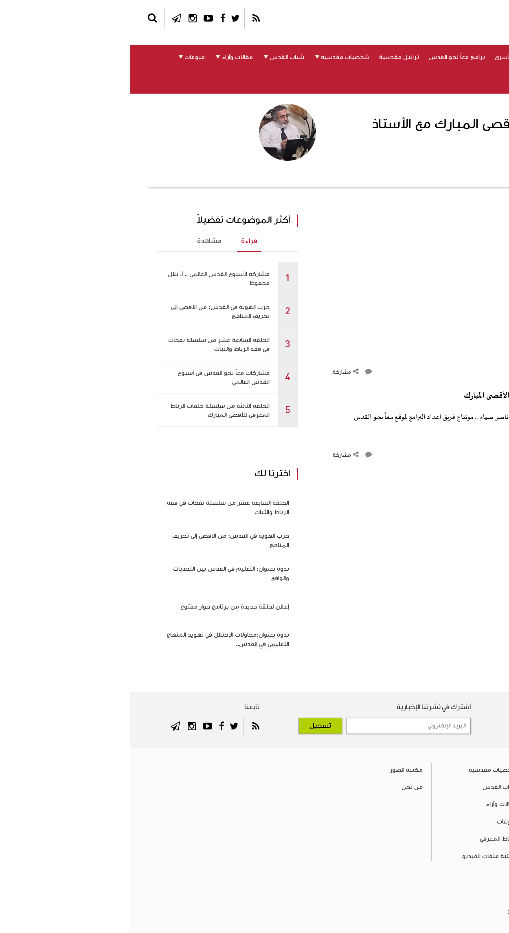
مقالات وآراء (107, 57)
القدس (451, 57)
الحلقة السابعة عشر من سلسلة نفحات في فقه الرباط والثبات (89, 344)
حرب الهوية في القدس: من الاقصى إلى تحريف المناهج (90, 311)
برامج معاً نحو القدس (327, 57)
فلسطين (482, 57)
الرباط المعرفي (475, 81)
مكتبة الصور (276, 770)
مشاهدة (79, 241)
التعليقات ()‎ (463, 372)
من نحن (429, 81)
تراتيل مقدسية (269, 57)
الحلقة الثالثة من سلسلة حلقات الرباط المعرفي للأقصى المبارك (90, 410)
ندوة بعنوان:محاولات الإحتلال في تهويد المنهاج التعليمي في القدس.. (98, 639)
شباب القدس (157, 57)
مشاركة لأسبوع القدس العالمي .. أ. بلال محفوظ (89, 278)
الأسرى (373, 57)
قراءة (119, 241)
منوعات (65, 57)
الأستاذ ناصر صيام (446, 170)
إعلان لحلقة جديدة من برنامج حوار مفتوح (104, 606)
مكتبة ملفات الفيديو (359, 856)
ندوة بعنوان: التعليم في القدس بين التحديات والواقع (101, 573)
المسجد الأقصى (412, 57)
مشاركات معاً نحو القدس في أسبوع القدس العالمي (94, 377)
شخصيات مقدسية (215, 57)
